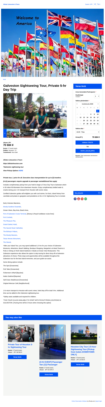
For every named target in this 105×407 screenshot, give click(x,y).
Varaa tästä (87, 142)
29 (91, 124)
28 (87, 124)
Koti (4, 79)
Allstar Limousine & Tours (11, 4)
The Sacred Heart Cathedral (12, 228)
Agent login (99, 401)
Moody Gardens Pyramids (12, 207)
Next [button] (99, 337)
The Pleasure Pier (9, 221)
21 (87, 120)
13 (84, 117)
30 (94, 124)
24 (98, 120)
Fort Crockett (7, 217)
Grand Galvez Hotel (10, 224)
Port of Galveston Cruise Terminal (14, 214)
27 (84, 124)
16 (94, 117)
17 (98, 117)
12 (80, 117)
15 (91, 117)
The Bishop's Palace (10, 231)
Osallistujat (82, 96)
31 (98, 124)
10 (98, 114)
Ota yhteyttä (79, 193)
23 (94, 120)
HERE (21, 170)
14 (87, 117)
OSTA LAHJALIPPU (87, 151)
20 (84, 120)
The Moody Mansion (10, 235)
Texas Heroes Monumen (11, 238)
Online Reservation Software (79, 401)
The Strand (7, 242)
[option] (11, 133)
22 (91, 120)
